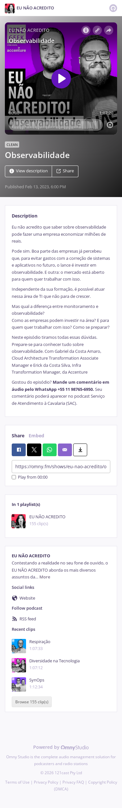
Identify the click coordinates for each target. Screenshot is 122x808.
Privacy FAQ (73, 782)
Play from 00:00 (29, 477)
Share (65, 171)
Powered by (61, 747)
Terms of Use (17, 782)
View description (28, 171)
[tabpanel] (61, 315)
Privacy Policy (46, 782)
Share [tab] (18, 435)
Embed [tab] (36, 435)
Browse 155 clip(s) (31, 702)
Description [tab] (24, 216)
